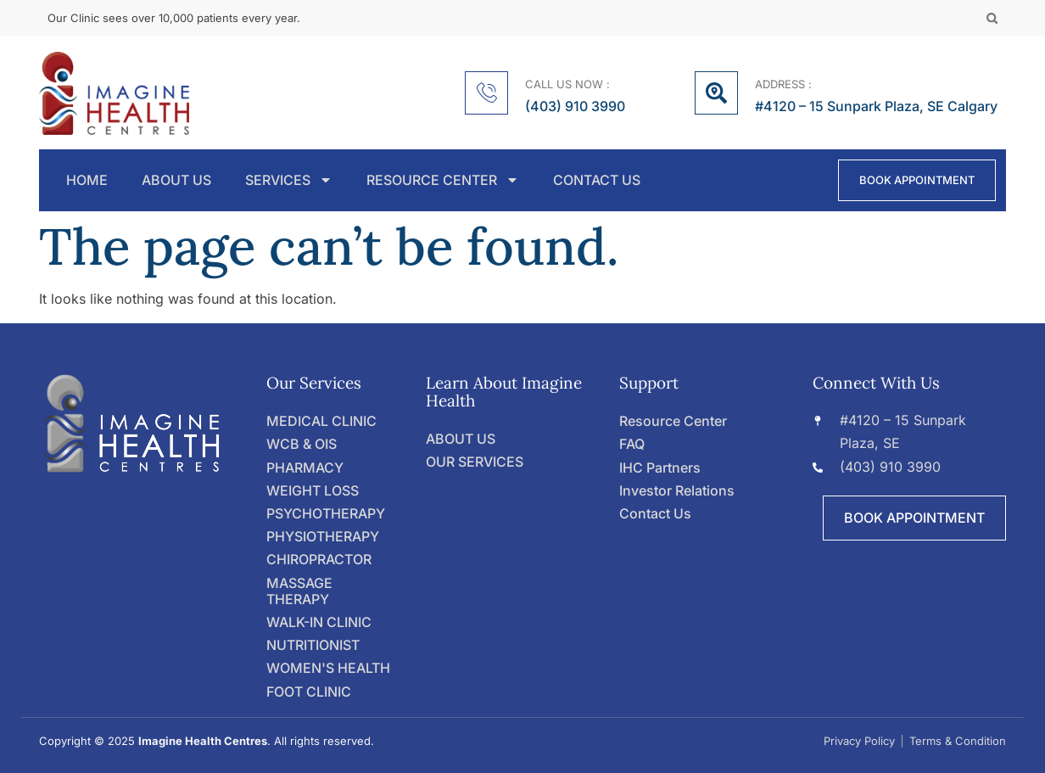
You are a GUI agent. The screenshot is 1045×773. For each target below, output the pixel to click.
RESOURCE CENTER (442, 180)
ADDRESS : (783, 84)
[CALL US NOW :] (486, 93)
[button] (992, 18)
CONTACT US (596, 180)
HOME (87, 180)
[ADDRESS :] (716, 93)
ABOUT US (176, 180)
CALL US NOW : (567, 84)
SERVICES (288, 180)
